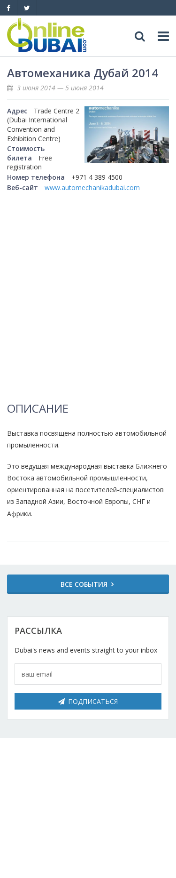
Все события (84, 584)
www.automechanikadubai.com (92, 187)
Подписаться (88, 701)
